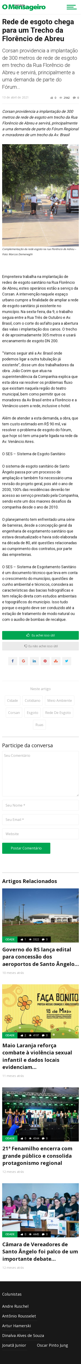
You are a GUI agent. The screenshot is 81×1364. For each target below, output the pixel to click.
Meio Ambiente (59, 700)
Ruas (39, 724)
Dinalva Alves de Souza (23, 1335)
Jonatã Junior (14, 1345)
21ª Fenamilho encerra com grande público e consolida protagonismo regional (37, 1155)
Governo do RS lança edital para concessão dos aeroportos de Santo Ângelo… (40, 956)
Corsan (14, 712)
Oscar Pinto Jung (52, 1345)
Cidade (12, 700)
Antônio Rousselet (19, 1316)
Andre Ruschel (15, 1306)
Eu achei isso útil (41, 635)
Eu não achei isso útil (41, 646)
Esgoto (32, 712)
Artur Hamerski (16, 1325)
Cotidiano (32, 700)
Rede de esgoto (58, 712)
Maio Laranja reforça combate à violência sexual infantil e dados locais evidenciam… (37, 1056)
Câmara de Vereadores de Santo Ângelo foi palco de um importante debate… (40, 1251)
